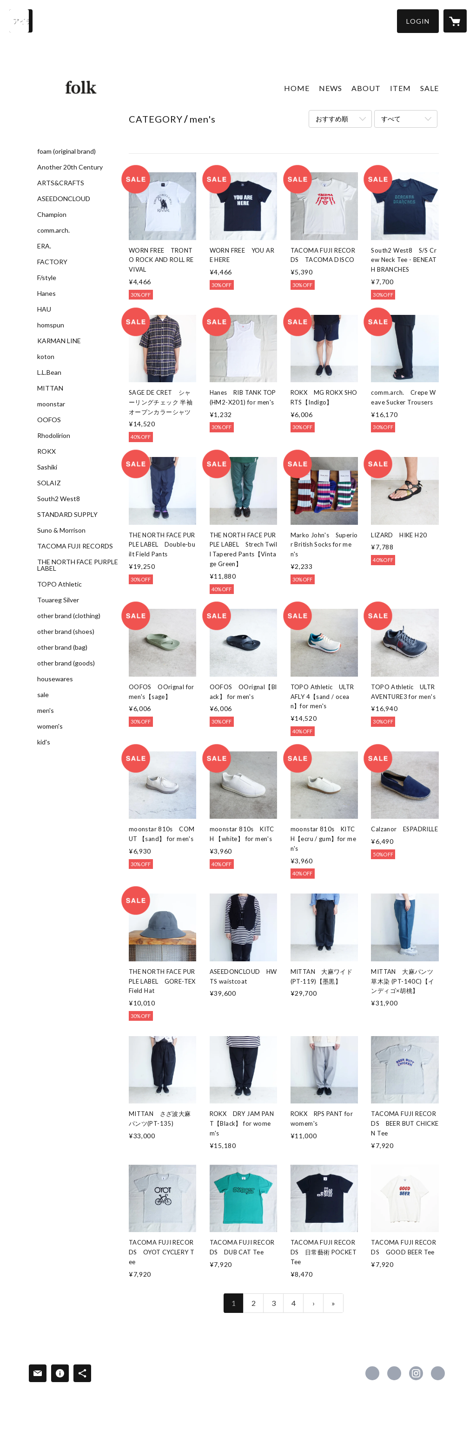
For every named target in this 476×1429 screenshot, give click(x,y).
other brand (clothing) (68, 616)
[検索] (21, 21)
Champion (51, 214)
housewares (55, 679)
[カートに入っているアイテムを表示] (455, 21)
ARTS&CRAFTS (60, 183)
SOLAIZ (49, 483)
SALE (429, 88)
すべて (391, 119)
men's (45, 710)
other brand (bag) (62, 647)
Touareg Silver (58, 600)
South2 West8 (58, 499)
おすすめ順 (332, 119)
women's (50, 726)
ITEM (400, 88)
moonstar (51, 404)
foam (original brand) (66, 151)
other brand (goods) (66, 663)
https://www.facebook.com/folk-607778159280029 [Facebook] (372, 1373)
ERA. (44, 246)
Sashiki (47, 467)
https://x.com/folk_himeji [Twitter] (394, 1373)
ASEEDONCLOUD (63, 199)
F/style (46, 277)
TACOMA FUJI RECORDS (75, 546)
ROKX (46, 451)
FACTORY (52, 262)
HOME (297, 88)
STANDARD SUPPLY (67, 514)
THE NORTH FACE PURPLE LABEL (77, 565)
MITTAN (50, 388)
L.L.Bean (49, 372)
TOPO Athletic (59, 584)
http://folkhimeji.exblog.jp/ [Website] (438, 1373)
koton (45, 356)
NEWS (330, 88)
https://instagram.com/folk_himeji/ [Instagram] (416, 1373)
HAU (44, 309)
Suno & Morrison (61, 530)
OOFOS (49, 420)
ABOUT (366, 88)
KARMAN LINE (59, 341)
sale (43, 695)
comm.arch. (53, 230)
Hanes (46, 293)
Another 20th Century (70, 167)
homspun (50, 325)
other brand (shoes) (65, 631)
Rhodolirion (53, 435)
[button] (418, 21)
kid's (43, 742)
